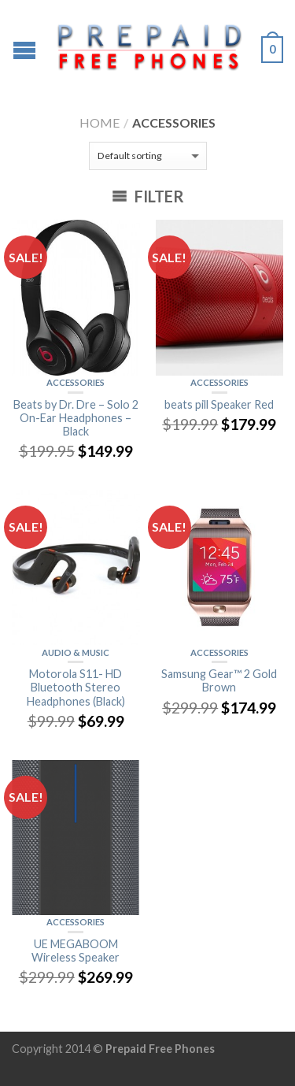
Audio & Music (75, 652)
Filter (148, 196)
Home (99, 122)
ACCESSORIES (75, 382)
